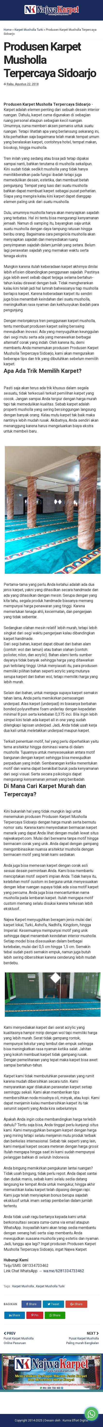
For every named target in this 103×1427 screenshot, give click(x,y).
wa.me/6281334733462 (63, 1271)
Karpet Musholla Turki (29, 29)
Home (8, 29)
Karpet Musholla (23, 1286)
